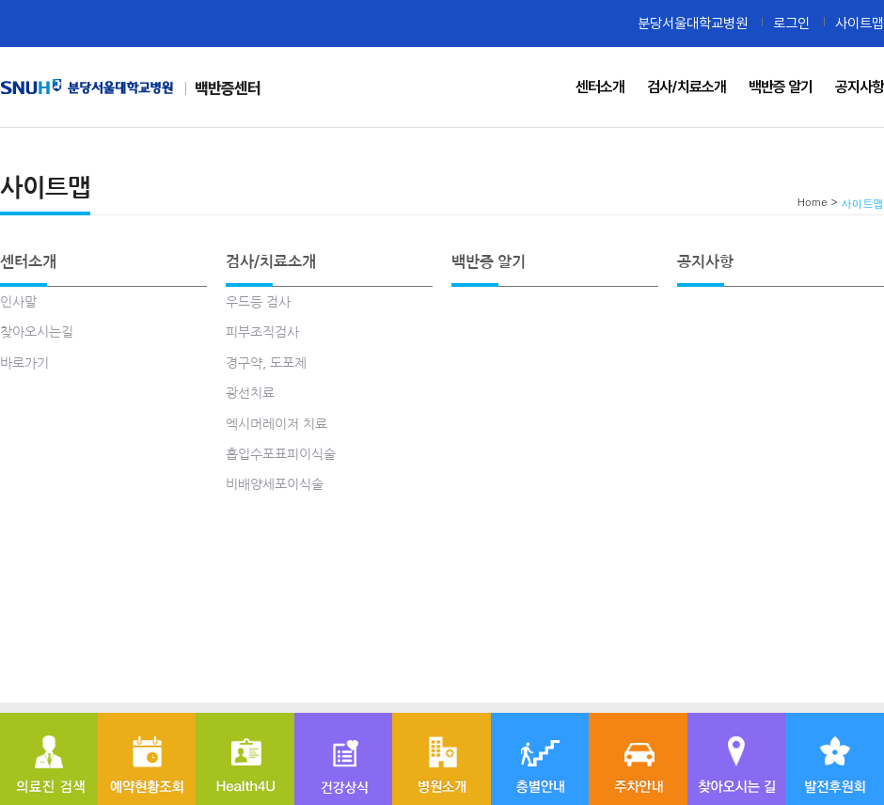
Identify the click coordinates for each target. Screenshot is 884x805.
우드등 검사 (258, 301)
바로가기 (24, 363)
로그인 (791, 23)
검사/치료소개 (271, 261)
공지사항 (705, 261)
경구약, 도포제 (266, 363)
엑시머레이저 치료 (276, 424)
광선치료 (250, 393)
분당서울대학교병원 (693, 23)
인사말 (18, 301)
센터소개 (28, 261)
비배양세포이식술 (275, 484)
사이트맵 (859, 23)
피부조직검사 (262, 332)
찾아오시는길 (36, 332)
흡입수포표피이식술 (281, 454)
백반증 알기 (488, 261)
